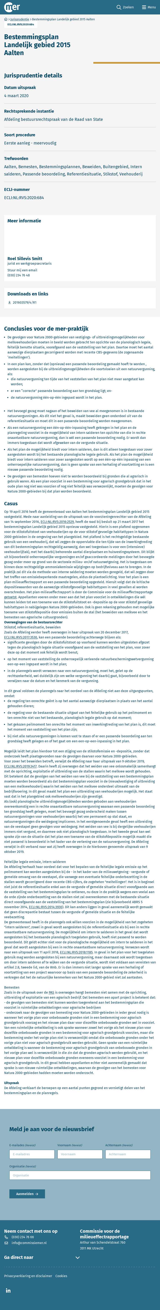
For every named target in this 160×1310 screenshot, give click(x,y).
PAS (51, 992)
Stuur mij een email (41, 270)
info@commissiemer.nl (25, 1243)
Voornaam (70, 1145)
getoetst (10, 597)
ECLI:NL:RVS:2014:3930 (45, 907)
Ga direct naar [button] (42, 1257)
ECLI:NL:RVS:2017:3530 (20, 637)
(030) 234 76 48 (35, 275)
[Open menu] (149, 7)
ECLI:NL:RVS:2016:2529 (57, 522)
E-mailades (22, 1145)
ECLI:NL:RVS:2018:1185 (76, 952)
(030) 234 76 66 (19, 1237)
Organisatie (22, 1166)
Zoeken (125, 7)
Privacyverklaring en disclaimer (28, 1276)
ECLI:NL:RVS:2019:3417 (20, 766)
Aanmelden (25, 1194)
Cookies (61, 1276)
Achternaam (118, 1145)
